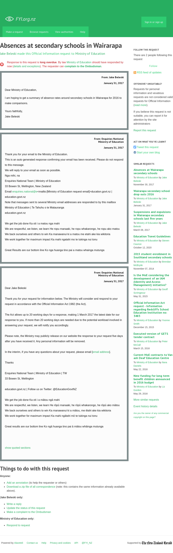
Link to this (122, 123)
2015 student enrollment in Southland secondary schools (153, 255)
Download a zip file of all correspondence (31, 486)
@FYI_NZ (87, 543)
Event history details (145, 406)
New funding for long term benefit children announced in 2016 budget (152, 379)
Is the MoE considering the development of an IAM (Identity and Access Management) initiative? (151, 280)
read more (140, 105)
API (76, 543)
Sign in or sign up (154, 22)
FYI (21, 19)
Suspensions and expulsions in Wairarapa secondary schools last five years (152, 215)
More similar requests (146, 399)
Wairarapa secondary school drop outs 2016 (152, 192)
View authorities (64, 31)
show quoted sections (17, 447)
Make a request (14, 31)
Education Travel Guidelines (152, 236)
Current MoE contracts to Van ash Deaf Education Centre (153, 356)
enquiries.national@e (24, 191)
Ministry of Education (90, 53)
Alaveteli (18, 543)
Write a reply (14, 504)
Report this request (145, 130)
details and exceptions (26, 66)
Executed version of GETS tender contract (151, 335)
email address (101, 352)
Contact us (32, 543)
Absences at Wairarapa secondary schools (149, 171)
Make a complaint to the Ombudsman (29, 512)
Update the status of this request (26, 508)
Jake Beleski (8, 53)
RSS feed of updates (149, 72)
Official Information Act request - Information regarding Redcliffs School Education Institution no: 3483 (151, 309)
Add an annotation (17, 482)
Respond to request (18, 525)
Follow (153, 66)
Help (82, 31)
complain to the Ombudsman (83, 66)
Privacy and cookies (60, 543)
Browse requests (39, 31)
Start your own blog (148, 152)
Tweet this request (148, 147)
